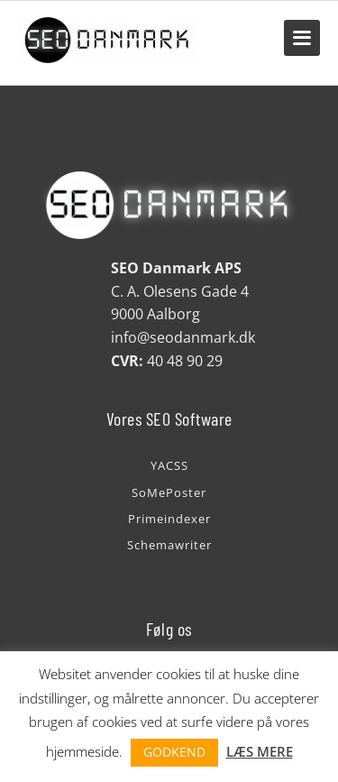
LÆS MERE (259, 751)
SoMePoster (169, 492)
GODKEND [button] (174, 751)
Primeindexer (169, 519)
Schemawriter (169, 545)
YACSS (169, 465)
